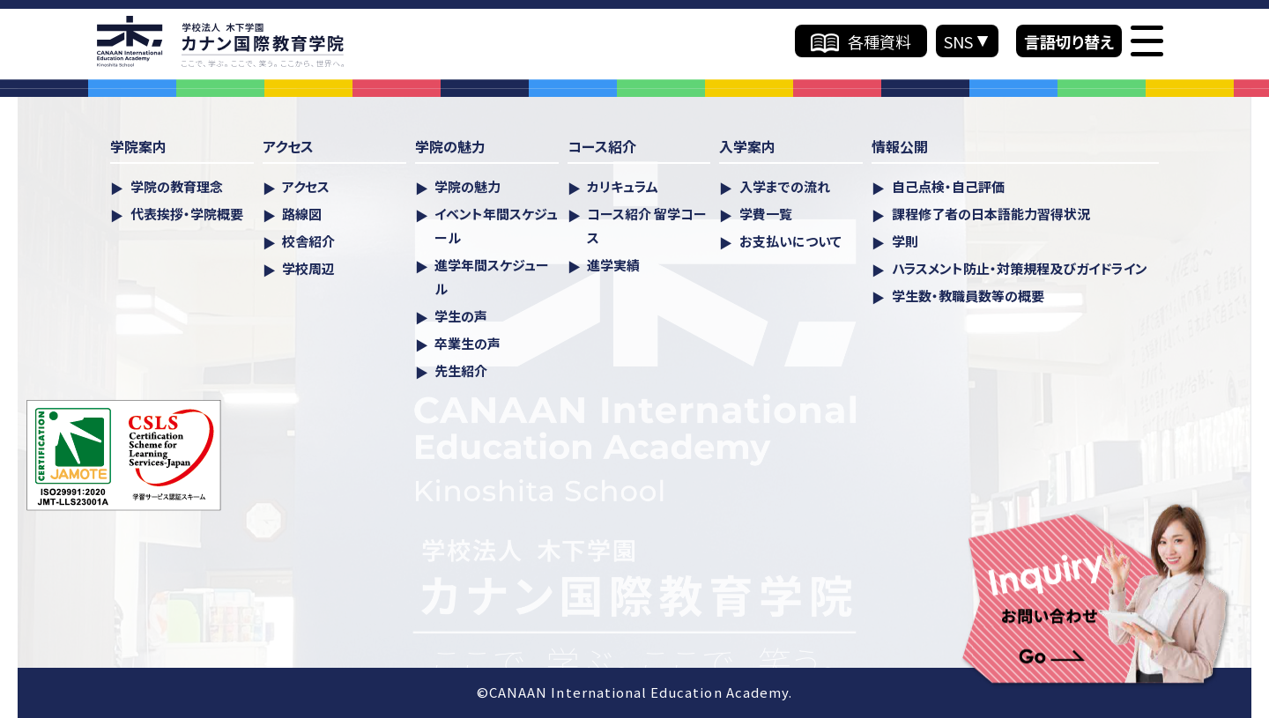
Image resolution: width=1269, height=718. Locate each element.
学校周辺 (308, 268)
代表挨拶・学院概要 (186, 213)
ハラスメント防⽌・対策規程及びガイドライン (1019, 268)
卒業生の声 (467, 343)
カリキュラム (622, 186)
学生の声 (460, 316)
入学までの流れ (784, 186)
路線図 (302, 213)
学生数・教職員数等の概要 (968, 295)
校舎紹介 (308, 241)
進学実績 (613, 264)
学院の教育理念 (176, 186)
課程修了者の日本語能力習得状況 (991, 213)
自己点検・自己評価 (948, 186)
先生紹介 (460, 370)
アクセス (306, 186)
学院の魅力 (467, 186)
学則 (905, 241)
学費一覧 (765, 213)
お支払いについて (790, 241)
